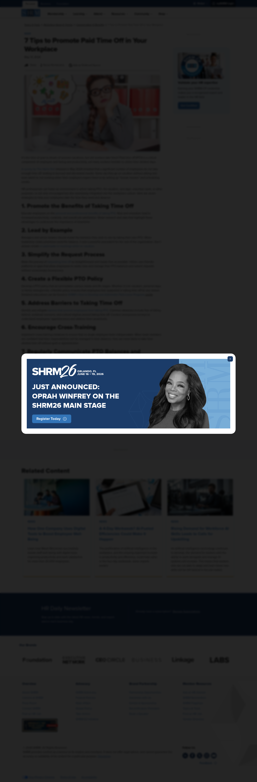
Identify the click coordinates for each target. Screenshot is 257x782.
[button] (51, 419)
